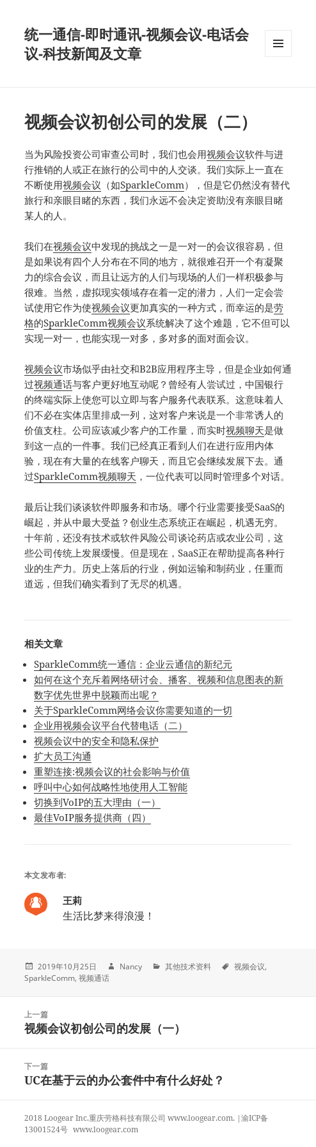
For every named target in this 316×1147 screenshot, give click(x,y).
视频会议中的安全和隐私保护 (96, 740)
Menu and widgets (278, 56)
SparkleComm (152, 184)
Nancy (131, 966)
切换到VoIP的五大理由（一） (97, 802)
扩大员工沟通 (62, 756)
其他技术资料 (188, 966)
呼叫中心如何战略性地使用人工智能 (110, 786)
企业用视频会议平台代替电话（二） (110, 725)
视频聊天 (245, 430)
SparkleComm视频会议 (94, 322)
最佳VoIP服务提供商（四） (92, 817)
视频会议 (226, 154)
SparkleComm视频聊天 (85, 476)
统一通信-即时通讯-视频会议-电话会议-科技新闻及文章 (136, 43)
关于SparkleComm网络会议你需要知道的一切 (133, 710)
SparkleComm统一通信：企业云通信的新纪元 (133, 664)
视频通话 (53, 384)
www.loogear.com (105, 1129)
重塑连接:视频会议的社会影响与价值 (112, 771)
